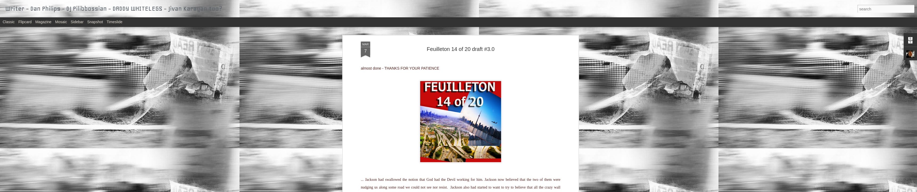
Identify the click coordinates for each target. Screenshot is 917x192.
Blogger (475, 189)
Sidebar (77, 22)
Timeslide (114, 22)
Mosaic (61, 22)
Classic (9, 22)
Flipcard (25, 22)
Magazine (43, 22)
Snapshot (95, 22)
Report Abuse (491, 189)
